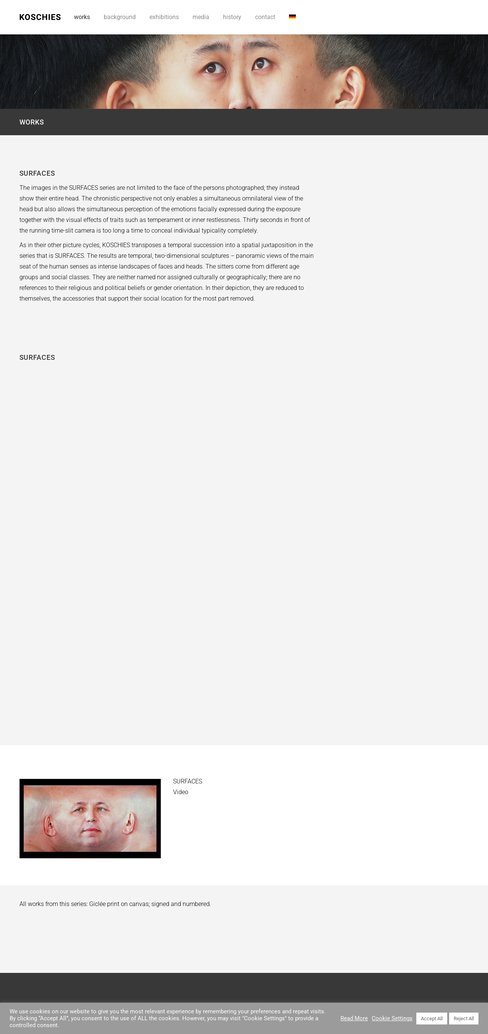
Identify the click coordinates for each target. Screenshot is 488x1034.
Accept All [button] (432, 1018)
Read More (354, 1018)
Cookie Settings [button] (392, 1018)
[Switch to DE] (292, 17)
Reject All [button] (464, 1018)
